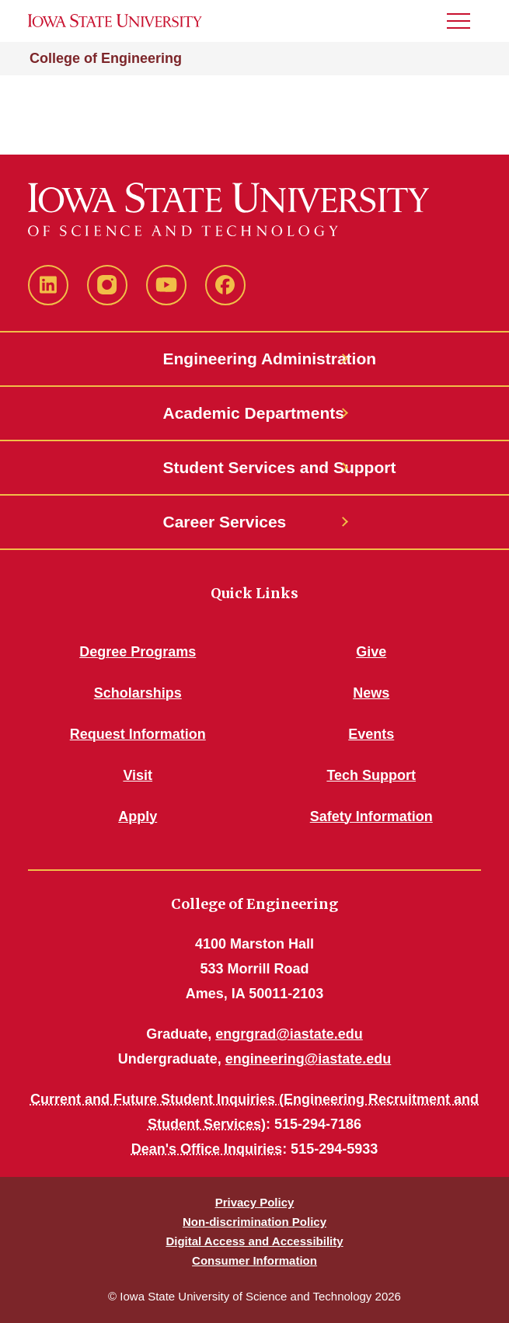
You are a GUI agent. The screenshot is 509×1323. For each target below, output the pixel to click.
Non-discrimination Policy (254, 1221)
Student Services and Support (255, 467)
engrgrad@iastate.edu (289, 1034)
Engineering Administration (255, 358)
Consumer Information (254, 1260)
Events (371, 734)
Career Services (225, 522)
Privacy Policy (255, 1202)
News (371, 693)
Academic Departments (253, 413)
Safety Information (371, 816)
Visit (137, 775)
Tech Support (371, 775)
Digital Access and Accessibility (254, 1241)
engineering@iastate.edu (308, 1059)
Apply (137, 816)
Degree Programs (137, 652)
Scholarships (138, 693)
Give (371, 652)
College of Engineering (106, 58)
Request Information (138, 734)
